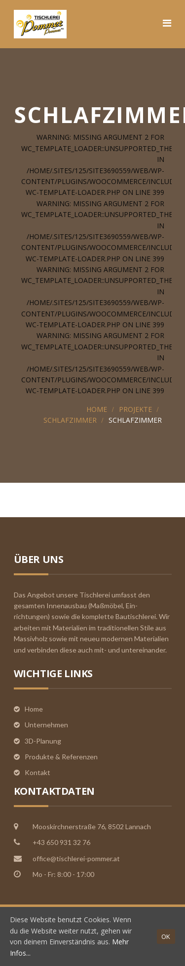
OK (166, 936)
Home (96, 409)
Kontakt (37, 772)
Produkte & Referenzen (61, 756)
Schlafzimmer (70, 420)
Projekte (135, 409)
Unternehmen (46, 724)
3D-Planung (43, 741)
